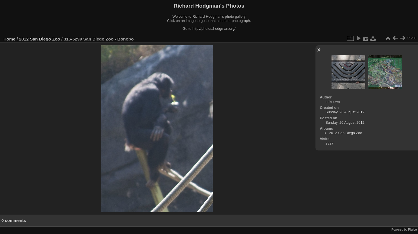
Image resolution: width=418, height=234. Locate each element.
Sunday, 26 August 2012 (344, 112)
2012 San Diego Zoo (39, 39)
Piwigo (412, 229)
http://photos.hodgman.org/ (213, 28)
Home (9, 39)
